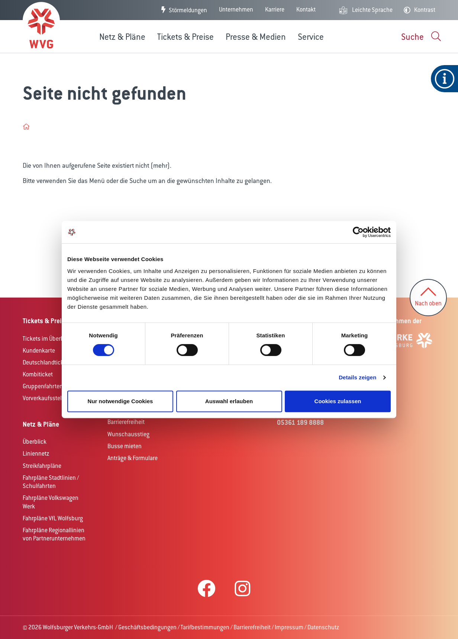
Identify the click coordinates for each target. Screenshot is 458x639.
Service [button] (311, 37)
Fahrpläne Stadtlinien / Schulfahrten (51, 482)
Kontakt (306, 9)
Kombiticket (38, 374)
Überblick (34, 442)
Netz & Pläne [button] (122, 37)
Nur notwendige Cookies (120, 401)
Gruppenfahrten (43, 386)
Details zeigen (357, 377)
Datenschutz (323, 627)
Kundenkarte (39, 350)
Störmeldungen (188, 10)
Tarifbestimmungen (205, 627)
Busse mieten (124, 446)
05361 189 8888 (300, 422)
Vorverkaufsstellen (46, 398)
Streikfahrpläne (42, 466)
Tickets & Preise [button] (185, 37)
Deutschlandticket (45, 362)
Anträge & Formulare (132, 458)
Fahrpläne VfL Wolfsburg (53, 518)
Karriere (274, 9)
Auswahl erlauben (229, 401)
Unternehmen (236, 9)
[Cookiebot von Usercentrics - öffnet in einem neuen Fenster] (358, 232)
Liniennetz (36, 453)
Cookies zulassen (338, 401)
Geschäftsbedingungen (147, 627)
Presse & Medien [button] (256, 37)
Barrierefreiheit (126, 422)
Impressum (289, 627)
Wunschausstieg (128, 434)
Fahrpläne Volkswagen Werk (50, 502)
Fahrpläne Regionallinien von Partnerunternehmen (54, 534)
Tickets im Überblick (48, 339)
